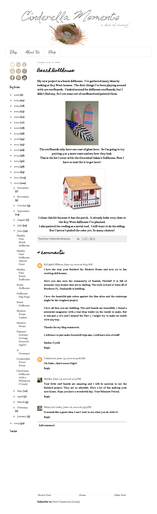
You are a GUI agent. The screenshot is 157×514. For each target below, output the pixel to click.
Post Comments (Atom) (66, 501)
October (22, 205)
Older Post (120, 495)
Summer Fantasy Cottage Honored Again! (23, 338)
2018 (17, 138)
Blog (13, 51)
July (19, 225)
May (20, 391)
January (22, 416)
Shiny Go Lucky (53, 407)
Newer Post (44, 495)
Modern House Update (22, 314)
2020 (17, 127)
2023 (17, 111)
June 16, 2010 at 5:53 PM (77, 407)
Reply (47, 347)
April (20, 396)
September (23, 211)
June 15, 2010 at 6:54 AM (78, 264)
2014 (17, 161)
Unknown (50, 358)
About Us (32, 51)
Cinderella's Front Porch (23, 362)
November (23, 196)
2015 (17, 155)
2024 (17, 105)
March (21, 402)
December (23, 187)
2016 (17, 150)
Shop (52, 51)
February (22, 407)
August (21, 219)
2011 (17, 177)
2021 (17, 122)
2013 (17, 166)
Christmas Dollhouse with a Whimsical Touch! (23, 377)
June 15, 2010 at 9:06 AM (71, 358)
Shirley (48, 378)
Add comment (47, 425)
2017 (17, 144)
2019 (17, 133)
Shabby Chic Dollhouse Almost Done (23, 257)
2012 (17, 172)
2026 (17, 94)
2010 (17, 183)
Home (82, 495)
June (20, 230)
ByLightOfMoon (53, 264)
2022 (17, 116)
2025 (17, 100)
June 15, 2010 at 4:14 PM (67, 378)
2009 (17, 423)
